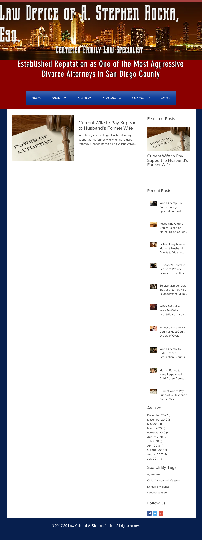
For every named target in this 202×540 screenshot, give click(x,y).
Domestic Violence (158, 486)
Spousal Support (157, 492)
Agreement (154, 474)
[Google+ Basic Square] (161, 513)
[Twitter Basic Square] (155, 513)
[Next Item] (183, 139)
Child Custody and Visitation (164, 480)
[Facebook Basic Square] (149, 513)
